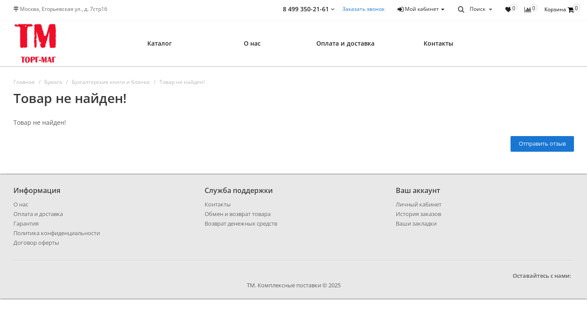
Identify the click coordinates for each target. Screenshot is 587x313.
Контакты (438, 43)
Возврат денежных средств (241, 223)
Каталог (159, 43)
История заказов (418, 214)
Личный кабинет (418, 204)
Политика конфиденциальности (56, 233)
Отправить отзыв (542, 143)
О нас (252, 43)
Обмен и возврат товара (238, 214)
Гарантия (26, 223)
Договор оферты (36, 242)
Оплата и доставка (345, 43)
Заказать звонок (363, 9)
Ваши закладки (416, 223)
